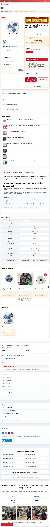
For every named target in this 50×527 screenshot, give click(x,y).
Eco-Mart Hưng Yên (32, 462)
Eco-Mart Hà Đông (32, 458)
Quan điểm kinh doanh (7, 396)
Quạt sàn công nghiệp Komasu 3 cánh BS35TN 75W (8, 327)
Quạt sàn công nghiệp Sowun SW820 (40, 289)
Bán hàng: (7, 407)
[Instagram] (12, 433)
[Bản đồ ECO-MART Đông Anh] (43, 524)
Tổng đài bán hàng (6, 416)
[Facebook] (2, 433)
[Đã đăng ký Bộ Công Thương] (6, 440)
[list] (25, 513)
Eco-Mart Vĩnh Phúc (8, 458)
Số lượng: (27, 73)
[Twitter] (6, 433)
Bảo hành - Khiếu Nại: (9, 410)
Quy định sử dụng (6, 386)
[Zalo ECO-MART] (31, 524)
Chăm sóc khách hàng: (10, 413)
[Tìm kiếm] (4, 8)
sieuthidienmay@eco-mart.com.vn (15, 362)
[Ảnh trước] (3, 513)
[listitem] (9, 513)
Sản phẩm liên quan (7, 269)
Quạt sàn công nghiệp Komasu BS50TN (8, 289)
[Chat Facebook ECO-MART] (19, 524)
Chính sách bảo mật (6, 377)
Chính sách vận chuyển (7, 380)
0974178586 (29, 51)
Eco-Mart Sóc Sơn (31, 454)
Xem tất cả (25, 166)
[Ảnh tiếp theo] (46, 513)
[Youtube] (9, 433)
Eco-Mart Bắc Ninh (8, 466)
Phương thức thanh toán (7, 389)
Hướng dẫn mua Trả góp (7, 392)
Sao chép (26, 221)
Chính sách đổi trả (6, 383)
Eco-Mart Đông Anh (8, 454)
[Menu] (2, 8)
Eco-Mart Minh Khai (32, 466)
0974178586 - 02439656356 (31, 472)
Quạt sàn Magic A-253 (22, 288)
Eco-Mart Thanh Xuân (9, 462)
